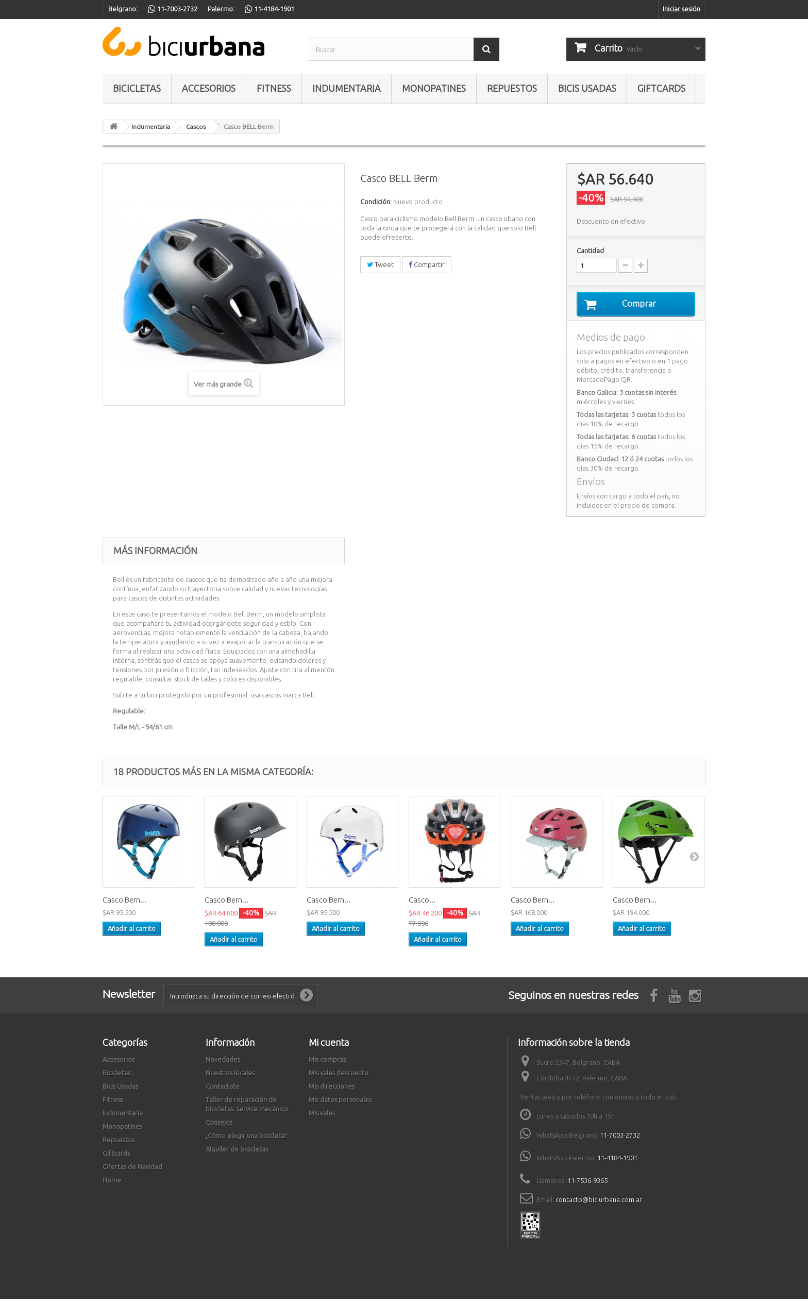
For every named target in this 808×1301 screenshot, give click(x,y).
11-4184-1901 (617, 1159)
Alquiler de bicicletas (237, 1151)
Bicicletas (137, 88)
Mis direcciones (332, 1088)
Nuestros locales (230, 1074)
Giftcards (661, 88)
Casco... (422, 901)
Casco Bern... (124, 901)
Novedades (223, 1061)
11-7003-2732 (620, 1137)
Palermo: (221, 8)
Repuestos (512, 88)
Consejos (219, 1124)
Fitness (274, 88)
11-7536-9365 (587, 1182)
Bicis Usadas (587, 88)
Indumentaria (346, 88)
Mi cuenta (329, 1044)
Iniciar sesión (681, 8)
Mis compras (327, 1061)
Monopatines (434, 88)
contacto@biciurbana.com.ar (599, 1201)
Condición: (376, 201)
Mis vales (322, 1115)
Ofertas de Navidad (132, 1168)
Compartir (427, 264)
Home (112, 1182)
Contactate (223, 1088)
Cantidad (590, 250)
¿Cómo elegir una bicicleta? (246, 1137)
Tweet (380, 264)
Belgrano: (123, 8)
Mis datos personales (340, 1101)
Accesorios (208, 88)
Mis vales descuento (338, 1074)
